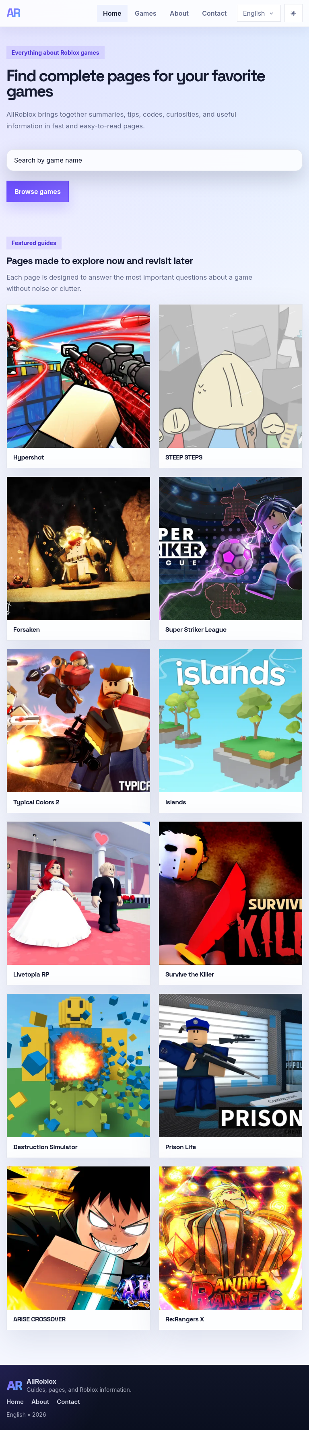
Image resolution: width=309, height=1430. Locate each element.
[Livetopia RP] (78, 903)
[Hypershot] (78, 386)
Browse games (37, 192)
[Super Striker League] (231, 558)
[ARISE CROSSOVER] (78, 1248)
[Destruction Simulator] (78, 1075)
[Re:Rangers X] (231, 1248)
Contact (214, 13)
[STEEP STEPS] (231, 386)
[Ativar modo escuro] (293, 13)
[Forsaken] (78, 558)
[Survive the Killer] (231, 903)
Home (112, 13)
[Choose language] (259, 13)
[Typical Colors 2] (78, 731)
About (179, 13)
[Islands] (231, 731)
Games (146, 13)
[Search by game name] (154, 160)
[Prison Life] (231, 1075)
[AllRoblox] (13, 13)
